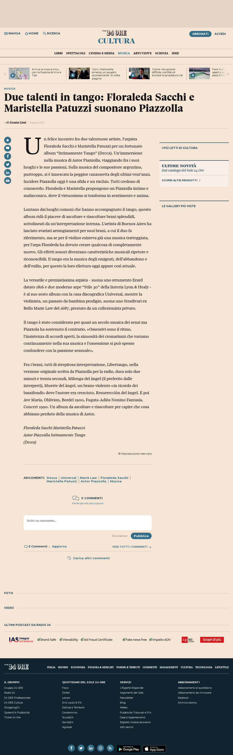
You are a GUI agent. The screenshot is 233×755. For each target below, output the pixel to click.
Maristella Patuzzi (62, 481)
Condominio (69, 712)
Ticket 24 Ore (12, 717)
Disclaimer (120, 536)
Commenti (150, 667)
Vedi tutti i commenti (131, 547)
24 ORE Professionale (17, 697)
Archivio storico (187, 702)
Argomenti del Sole (131, 692)
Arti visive (142, 53)
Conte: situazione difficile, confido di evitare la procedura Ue (167, 72)
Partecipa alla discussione (87, 503)
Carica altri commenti (88, 558)
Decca (52, 478)
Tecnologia (203, 667)
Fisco (65, 687)
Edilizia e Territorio (73, 707)
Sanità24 (67, 722)
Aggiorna (59, 546)
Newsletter (126, 697)
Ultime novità (179, 166)
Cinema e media (101, 53)
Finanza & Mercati (100, 667)
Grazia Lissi (18, 122)
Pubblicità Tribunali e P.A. (136, 712)
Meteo (123, 707)
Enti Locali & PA (72, 702)
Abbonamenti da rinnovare (194, 692)
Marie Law (88, 478)
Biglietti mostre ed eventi (135, 722)
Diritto (66, 692)
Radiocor (183, 697)
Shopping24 (12, 707)
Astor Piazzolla (93, 481)
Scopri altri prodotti (181, 180)
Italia (51, 667)
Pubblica (141, 536)
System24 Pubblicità (17, 712)
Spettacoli (75, 53)
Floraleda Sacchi (114, 478)
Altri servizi (126, 727)
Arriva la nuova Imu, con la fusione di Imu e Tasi (46, 72)
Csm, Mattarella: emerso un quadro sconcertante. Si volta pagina (106, 73)
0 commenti (88, 498)
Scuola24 (68, 717)
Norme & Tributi (128, 667)
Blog (123, 702)
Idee (175, 53)
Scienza (161, 53)
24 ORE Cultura (13, 702)
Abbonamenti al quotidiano (195, 687)
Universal (68, 478)
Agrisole (67, 727)
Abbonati (200, 34)
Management (169, 667)
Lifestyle (222, 667)
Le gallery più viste (179, 206)
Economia (78, 667)
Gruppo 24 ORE (13, 687)
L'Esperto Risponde (131, 687)
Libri (58, 53)
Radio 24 (9, 692)
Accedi (220, 34)
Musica (124, 53)
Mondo (63, 667)
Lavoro (66, 697)
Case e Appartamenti (132, 717)
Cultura (116, 40)
